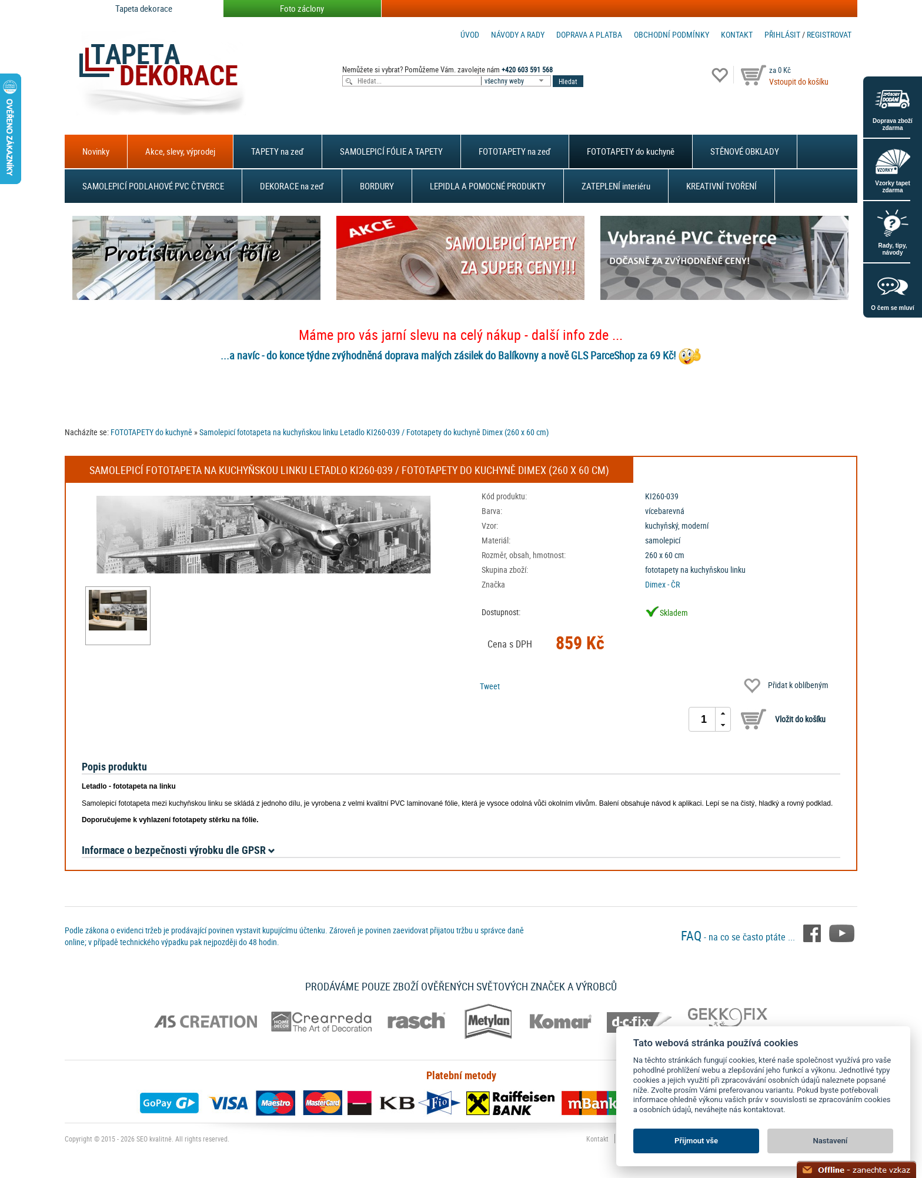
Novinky (95, 151)
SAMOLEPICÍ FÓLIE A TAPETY (391, 151)
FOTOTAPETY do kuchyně (630, 151)
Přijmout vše (696, 1140)
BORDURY (377, 186)
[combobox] (517, 81)
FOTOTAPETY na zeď (515, 151)
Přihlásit (782, 34)
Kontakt (737, 34)
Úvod (469, 34)
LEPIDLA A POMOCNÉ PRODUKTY (488, 186)
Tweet (490, 686)
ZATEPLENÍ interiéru (616, 186)
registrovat (829, 34)
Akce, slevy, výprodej (180, 151)
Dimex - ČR (662, 584)
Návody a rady (517, 34)
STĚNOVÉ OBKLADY (744, 151)
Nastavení (830, 1140)
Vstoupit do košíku (799, 81)
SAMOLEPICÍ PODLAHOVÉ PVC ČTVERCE (153, 186)
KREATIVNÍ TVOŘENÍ (721, 186)
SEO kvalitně (154, 1138)
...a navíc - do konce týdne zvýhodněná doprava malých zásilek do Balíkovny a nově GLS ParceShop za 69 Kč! (448, 355)
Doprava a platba (589, 34)
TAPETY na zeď (277, 151)
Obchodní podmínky (671, 34)
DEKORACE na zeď (292, 186)
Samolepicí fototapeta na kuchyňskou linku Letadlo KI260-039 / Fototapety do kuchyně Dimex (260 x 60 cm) (374, 432)
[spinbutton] (704, 719)
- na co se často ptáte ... (739, 936)
